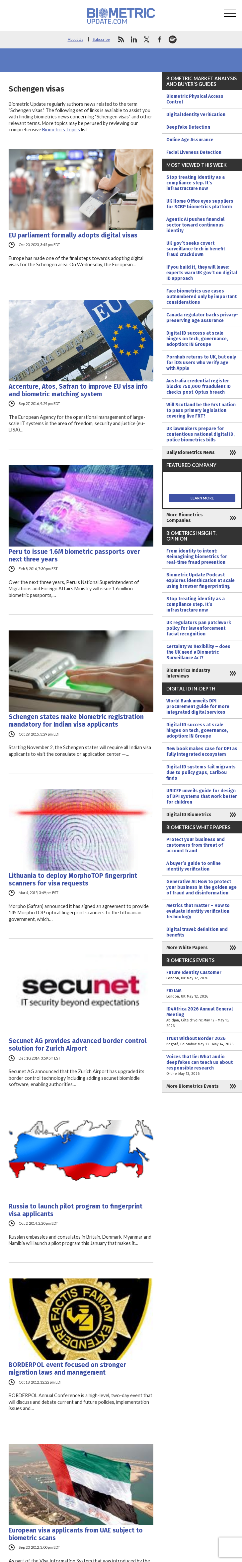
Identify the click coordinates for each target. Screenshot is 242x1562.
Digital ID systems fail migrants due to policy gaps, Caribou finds (201, 772)
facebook (160, 39)
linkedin (134, 39)
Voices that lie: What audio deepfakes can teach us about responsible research (202, 1065)
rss (121, 39)
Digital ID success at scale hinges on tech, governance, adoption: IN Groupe (197, 338)
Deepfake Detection (188, 127)
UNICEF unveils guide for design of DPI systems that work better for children (201, 796)
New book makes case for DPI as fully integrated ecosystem (201, 751)
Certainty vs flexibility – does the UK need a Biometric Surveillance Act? (198, 652)
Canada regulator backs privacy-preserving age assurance (202, 317)
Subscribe (101, 39)
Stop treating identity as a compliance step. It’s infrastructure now (195, 182)
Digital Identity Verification (195, 114)
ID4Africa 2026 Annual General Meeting (202, 1017)
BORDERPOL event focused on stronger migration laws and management (67, 1368)
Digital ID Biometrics (188, 814)
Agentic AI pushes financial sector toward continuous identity (195, 225)
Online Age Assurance (189, 140)
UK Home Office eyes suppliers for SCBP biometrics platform (199, 204)
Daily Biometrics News (190, 452)
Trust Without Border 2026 (202, 1041)
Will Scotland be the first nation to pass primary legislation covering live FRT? (201, 410)
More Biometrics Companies (184, 517)
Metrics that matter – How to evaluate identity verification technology (198, 911)
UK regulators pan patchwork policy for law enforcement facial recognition (198, 628)
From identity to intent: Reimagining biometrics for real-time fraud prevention (196, 556)
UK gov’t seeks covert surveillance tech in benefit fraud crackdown (195, 248)
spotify (173, 39)
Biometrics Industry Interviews (188, 673)
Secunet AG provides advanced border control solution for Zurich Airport (78, 1044)
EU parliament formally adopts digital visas (73, 235)
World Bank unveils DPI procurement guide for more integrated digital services (197, 706)
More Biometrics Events (192, 1086)
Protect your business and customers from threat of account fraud (195, 845)
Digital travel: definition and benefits (197, 932)
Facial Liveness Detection (193, 152)
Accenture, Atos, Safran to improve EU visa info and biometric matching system (78, 390)
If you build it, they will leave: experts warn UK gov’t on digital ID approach (201, 272)
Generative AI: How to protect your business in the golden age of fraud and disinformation (201, 887)
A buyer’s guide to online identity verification (193, 866)
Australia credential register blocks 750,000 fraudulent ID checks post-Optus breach (198, 386)
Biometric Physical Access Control (194, 99)
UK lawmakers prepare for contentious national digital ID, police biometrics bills (200, 434)
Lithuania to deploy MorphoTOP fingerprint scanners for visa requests (73, 879)
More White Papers (187, 947)
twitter (147, 39)
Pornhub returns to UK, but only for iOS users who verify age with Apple (201, 362)
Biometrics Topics (61, 129)
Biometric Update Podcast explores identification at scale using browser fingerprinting (200, 580)
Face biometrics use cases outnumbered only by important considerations (201, 296)
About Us (75, 39)
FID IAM (202, 993)
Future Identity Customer (202, 975)
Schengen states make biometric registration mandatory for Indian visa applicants (76, 720)
